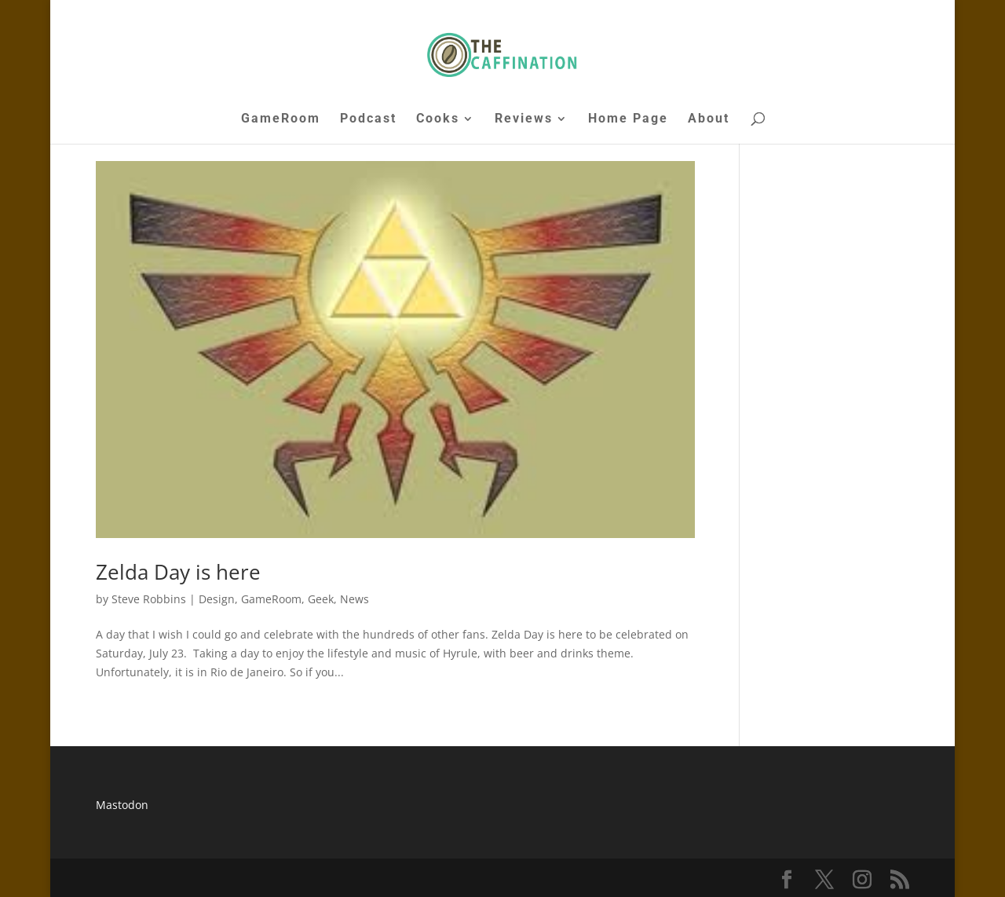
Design (217, 598)
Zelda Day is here (178, 572)
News (354, 598)
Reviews (524, 119)
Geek (321, 598)
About (708, 119)
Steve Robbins (148, 598)
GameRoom (280, 119)
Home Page (628, 119)
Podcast (368, 119)
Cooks (437, 119)
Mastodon (122, 804)
